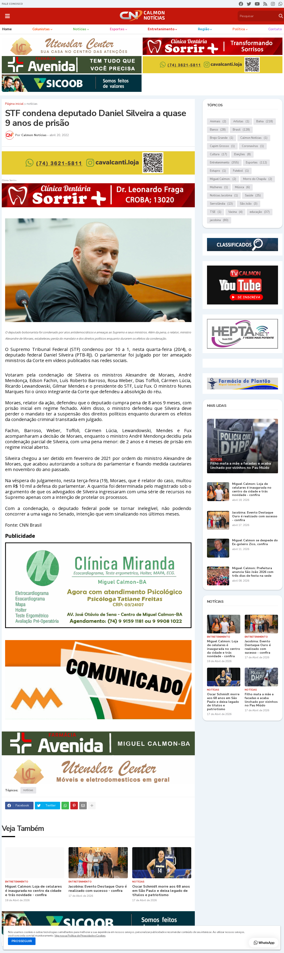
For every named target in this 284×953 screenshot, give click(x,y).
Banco (218, 130)
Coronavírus (253, 146)
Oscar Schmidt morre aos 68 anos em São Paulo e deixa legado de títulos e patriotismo (161, 890)
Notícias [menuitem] (79, 29)
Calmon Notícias (253, 138)
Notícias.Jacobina (224, 195)
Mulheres (219, 187)
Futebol (241, 171)
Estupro (218, 171)
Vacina (235, 212)
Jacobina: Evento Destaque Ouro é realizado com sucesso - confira (98, 888)
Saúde (253, 195)
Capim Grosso (222, 146)
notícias (32, 103)
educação (260, 212)
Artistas (241, 121)
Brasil (241, 130)
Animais (218, 121)
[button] (7, 16)
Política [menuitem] (239, 29)
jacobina (219, 220)
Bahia (264, 121)
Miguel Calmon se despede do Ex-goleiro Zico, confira (255, 542)
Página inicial (14, 103)
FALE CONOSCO (12, 4)
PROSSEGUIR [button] (22, 941)
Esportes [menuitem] (117, 29)
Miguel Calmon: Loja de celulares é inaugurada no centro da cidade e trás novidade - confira (33, 890)
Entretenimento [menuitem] (161, 29)
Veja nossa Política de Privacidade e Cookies (79, 935)
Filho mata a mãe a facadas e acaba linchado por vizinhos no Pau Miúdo (240, 465)
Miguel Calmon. (223, 179)
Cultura (218, 154)
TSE (215, 212)
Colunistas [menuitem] (41, 29)
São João (248, 204)
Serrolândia (221, 204)
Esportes (256, 162)
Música (242, 187)
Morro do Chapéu (257, 179)
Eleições (242, 154)
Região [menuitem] (203, 29)
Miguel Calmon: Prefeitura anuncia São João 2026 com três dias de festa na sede (252, 572)
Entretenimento (224, 162)
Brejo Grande (221, 138)
